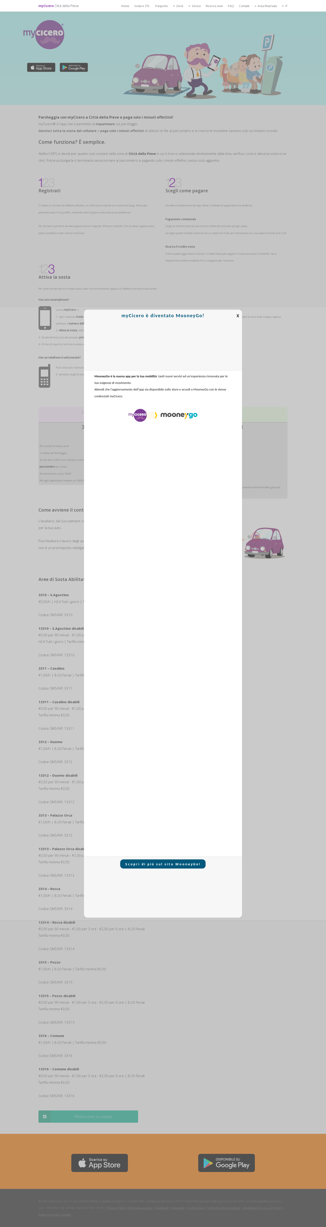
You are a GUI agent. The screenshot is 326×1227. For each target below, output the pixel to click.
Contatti (244, 6)
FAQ (231, 6)
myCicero (58, 5)
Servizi (196, 6)
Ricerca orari (214, 6)
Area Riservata (267, 6)
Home (125, 6)
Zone (179, 6)
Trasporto (161, 6)
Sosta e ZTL (142, 6)
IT (286, 6)
